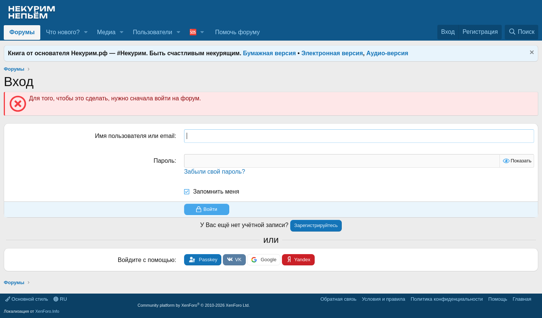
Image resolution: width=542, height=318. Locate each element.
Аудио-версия (387, 53)
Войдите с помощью (146, 260)
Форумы (22, 32)
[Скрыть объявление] (531, 53)
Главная (522, 299)
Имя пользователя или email (134, 136)
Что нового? (62, 32)
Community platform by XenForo (194, 305)
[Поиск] (521, 32)
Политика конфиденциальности (447, 299)
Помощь (497, 299)
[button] (85, 32)
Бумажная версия (269, 53)
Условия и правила (383, 299)
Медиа (106, 32)
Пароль (164, 160)
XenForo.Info (47, 311)
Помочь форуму (237, 32)
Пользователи (152, 32)
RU (60, 299)
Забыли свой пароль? (214, 171)
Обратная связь (338, 299)
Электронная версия (332, 53)
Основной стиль (26, 299)
